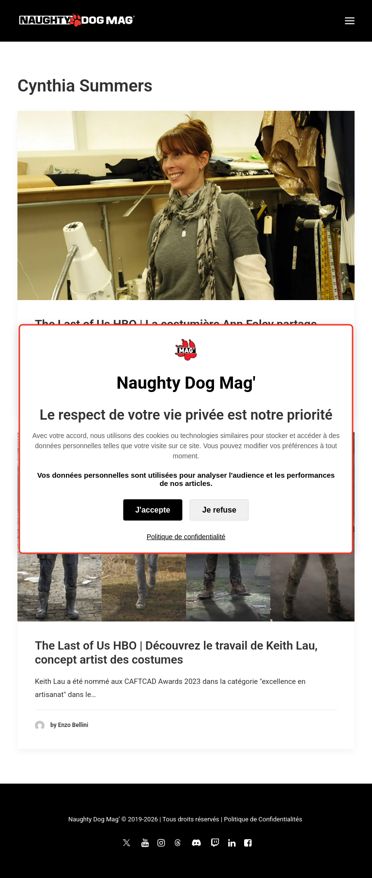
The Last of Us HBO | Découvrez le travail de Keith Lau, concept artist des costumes (176, 652)
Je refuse (219, 509)
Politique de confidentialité (186, 536)
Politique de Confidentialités (263, 819)
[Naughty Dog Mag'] (77, 21)
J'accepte (152, 509)
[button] (349, 21)
